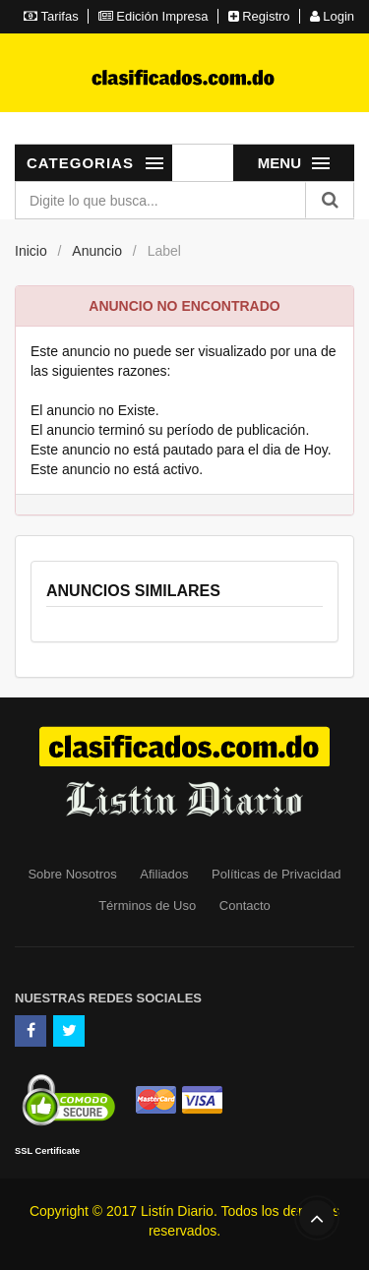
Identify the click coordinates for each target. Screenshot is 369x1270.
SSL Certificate (47, 1151)
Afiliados (164, 874)
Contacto (245, 905)
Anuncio (97, 251)
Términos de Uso (147, 905)
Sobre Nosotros (72, 874)
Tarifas (51, 16)
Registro (259, 16)
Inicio (31, 251)
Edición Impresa (153, 16)
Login (332, 16)
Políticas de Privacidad (276, 874)
